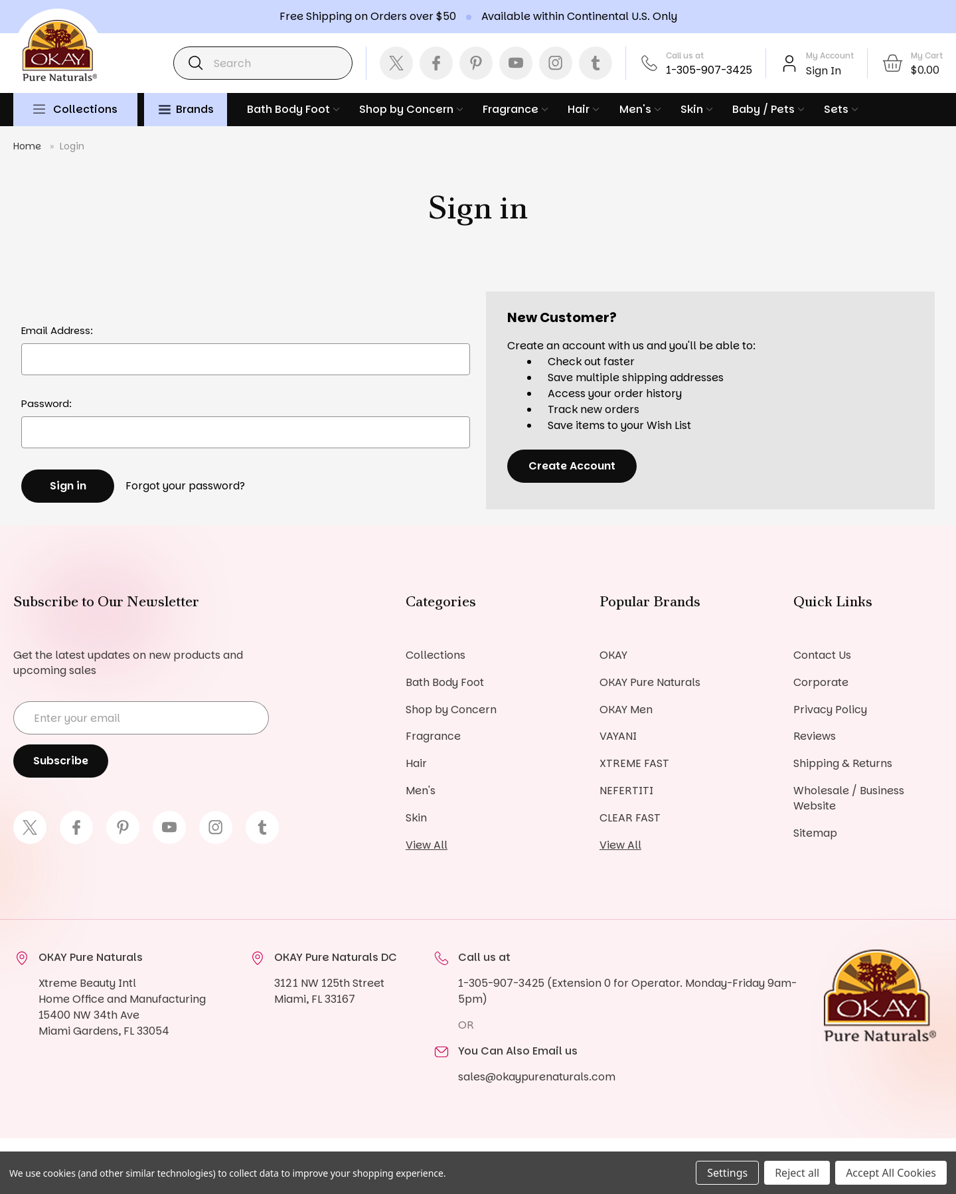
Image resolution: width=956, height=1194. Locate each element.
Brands (186, 109)
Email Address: (57, 330)
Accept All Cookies (891, 1172)
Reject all (797, 1172)
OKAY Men (626, 709)
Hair (583, 109)
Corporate (820, 682)
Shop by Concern (411, 109)
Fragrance (515, 109)
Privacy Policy (830, 709)
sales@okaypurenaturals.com (536, 1077)
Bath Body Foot (293, 109)
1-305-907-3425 (709, 70)
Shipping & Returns (842, 764)
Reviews (814, 736)
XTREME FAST (634, 764)
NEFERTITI (626, 791)
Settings (727, 1172)
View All (426, 845)
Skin (696, 109)
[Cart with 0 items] (912, 63)
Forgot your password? (185, 485)
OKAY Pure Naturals (649, 682)
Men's (640, 109)
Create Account (571, 465)
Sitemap (815, 833)
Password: (46, 403)
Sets (841, 109)
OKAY (613, 655)
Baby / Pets (768, 109)
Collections (85, 109)
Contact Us (822, 655)
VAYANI (618, 736)
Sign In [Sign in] (823, 70)
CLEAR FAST (630, 818)
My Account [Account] (830, 55)
